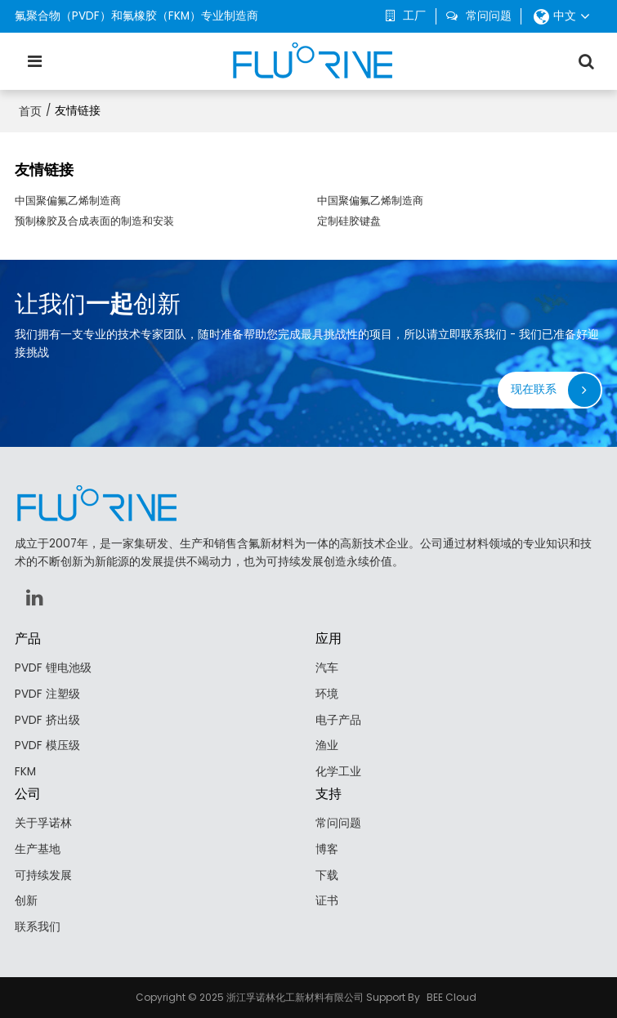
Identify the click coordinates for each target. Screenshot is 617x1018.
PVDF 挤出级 (47, 720)
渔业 (326, 745)
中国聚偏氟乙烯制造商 (68, 200)
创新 (26, 901)
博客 (326, 849)
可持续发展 (43, 875)
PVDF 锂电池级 (53, 668)
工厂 (414, 16)
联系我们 (37, 927)
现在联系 (534, 389)
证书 (326, 901)
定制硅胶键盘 (349, 221)
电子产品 (338, 720)
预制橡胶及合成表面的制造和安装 (94, 221)
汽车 (326, 668)
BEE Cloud (451, 997)
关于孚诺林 (43, 823)
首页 (30, 111)
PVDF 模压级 (47, 745)
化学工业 (338, 771)
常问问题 (489, 16)
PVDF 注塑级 (47, 694)
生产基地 (37, 849)
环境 (326, 694)
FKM (25, 771)
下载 (326, 875)
